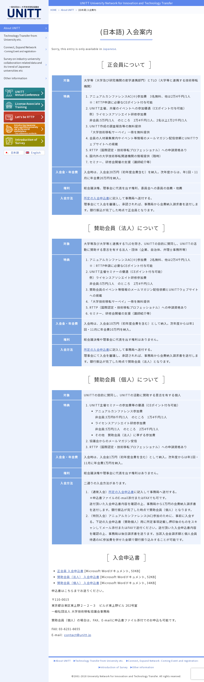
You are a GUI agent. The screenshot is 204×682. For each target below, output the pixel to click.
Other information (143, 667)
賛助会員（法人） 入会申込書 (78, 577)
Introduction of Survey (114, 667)
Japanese (109, 49)
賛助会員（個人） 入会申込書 (78, 583)
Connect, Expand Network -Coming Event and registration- (163, 660)
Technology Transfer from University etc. (99, 660)
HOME (53, 9)
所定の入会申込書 (96, 198)
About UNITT (67, 9)
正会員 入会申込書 (70, 571)
